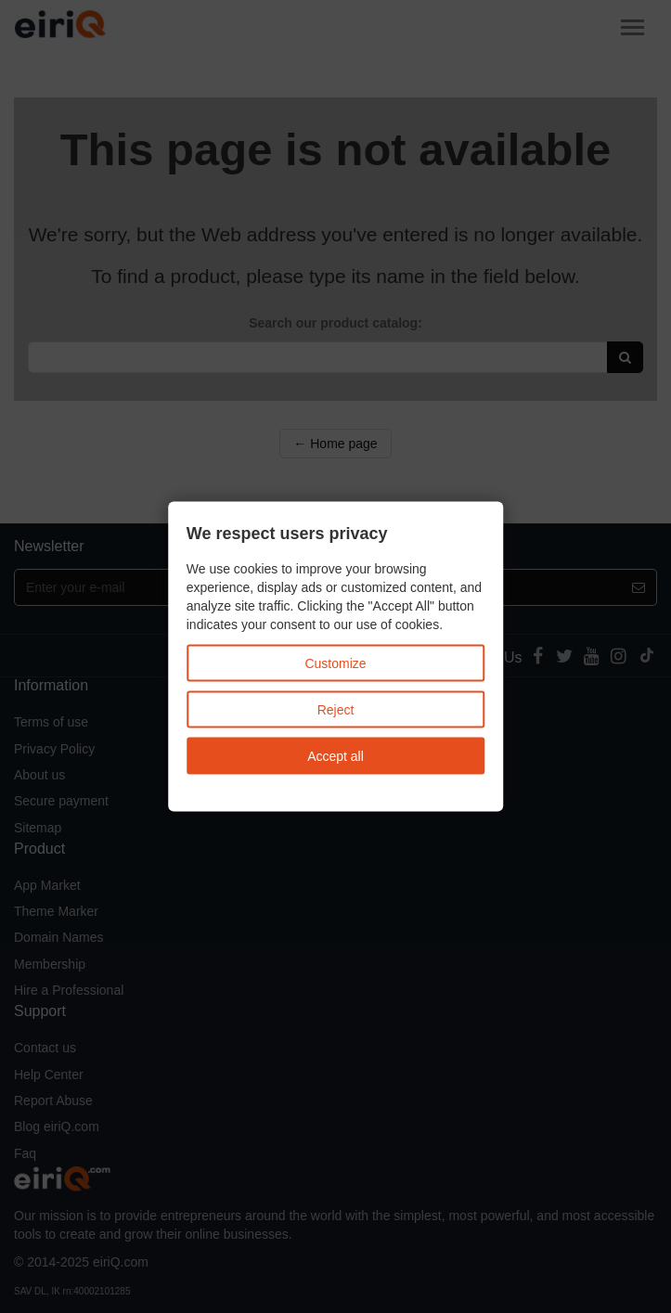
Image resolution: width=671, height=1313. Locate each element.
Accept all (335, 756)
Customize (335, 663)
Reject (336, 709)
